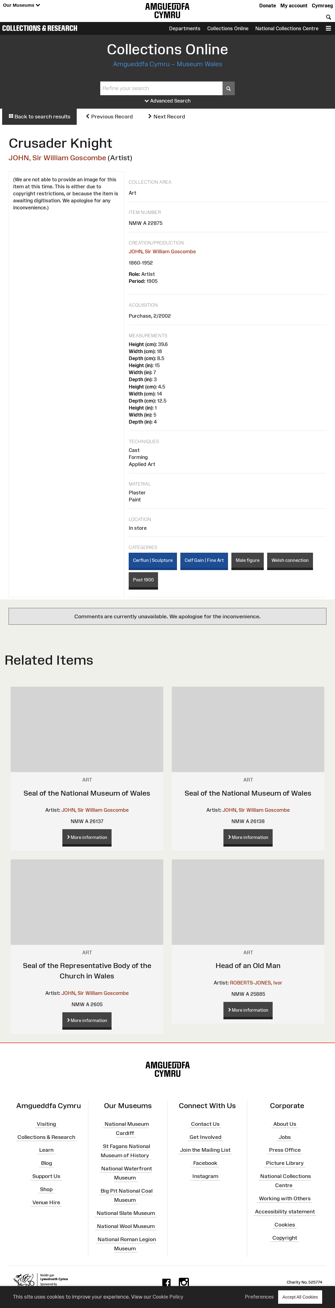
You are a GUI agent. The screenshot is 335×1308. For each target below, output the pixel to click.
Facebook (205, 1163)
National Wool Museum (126, 1226)
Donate (267, 5)
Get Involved (205, 1137)
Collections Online (227, 28)
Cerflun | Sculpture (153, 560)
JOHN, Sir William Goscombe (57, 158)
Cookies (284, 1225)
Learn (46, 1150)
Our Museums (21, 5)
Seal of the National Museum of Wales (87, 793)
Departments (185, 28)
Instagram (205, 1176)
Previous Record (109, 117)
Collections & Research (39, 28)
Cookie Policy (168, 1296)
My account (293, 5)
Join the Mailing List (205, 1150)
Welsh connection (290, 560)
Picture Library (285, 1163)
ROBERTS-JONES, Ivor (256, 982)
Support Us (46, 1176)
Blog (46, 1163)
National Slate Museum (126, 1213)
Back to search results (39, 117)
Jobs (285, 1137)
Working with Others (285, 1198)
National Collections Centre (286, 28)
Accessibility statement (285, 1212)
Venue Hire (46, 1202)
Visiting (46, 1124)
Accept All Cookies (300, 1296)
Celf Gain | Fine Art (204, 560)
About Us (284, 1124)
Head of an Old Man (248, 965)
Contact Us (205, 1124)
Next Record (166, 117)
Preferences (259, 1296)
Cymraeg (322, 5)
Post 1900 (143, 579)
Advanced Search (168, 101)
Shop (46, 1189)
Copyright (284, 1237)
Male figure (248, 560)
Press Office (285, 1150)
